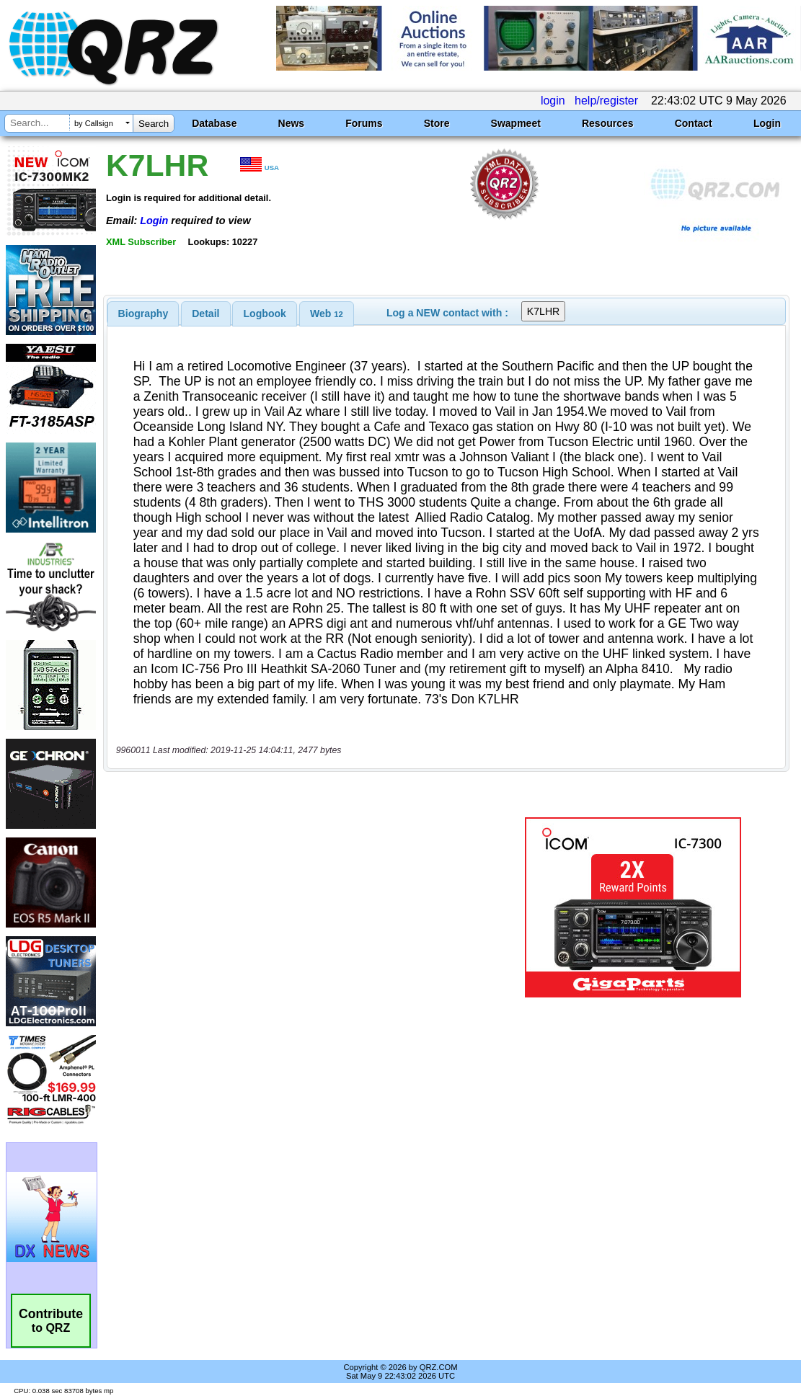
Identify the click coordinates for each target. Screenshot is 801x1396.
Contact (693, 123)
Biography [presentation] (143, 313)
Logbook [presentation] (265, 313)
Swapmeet (516, 123)
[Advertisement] (301, 907)
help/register (606, 100)
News (291, 123)
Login (767, 123)
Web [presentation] (326, 313)
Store (437, 123)
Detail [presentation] (205, 313)
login (553, 100)
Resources (608, 123)
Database (214, 123)
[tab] (143, 313)
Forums (363, 123)
